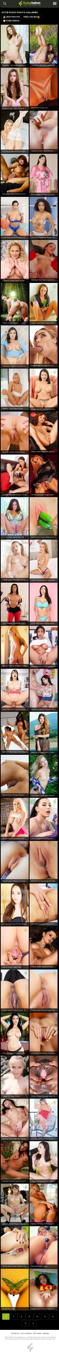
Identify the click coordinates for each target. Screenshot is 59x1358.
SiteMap (46, 1333)
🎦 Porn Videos (11, 21)
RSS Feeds (37, 1333)
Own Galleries (26, 1333)
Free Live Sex (31, 17)
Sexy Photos (11, 17)
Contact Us (15, 1333)
